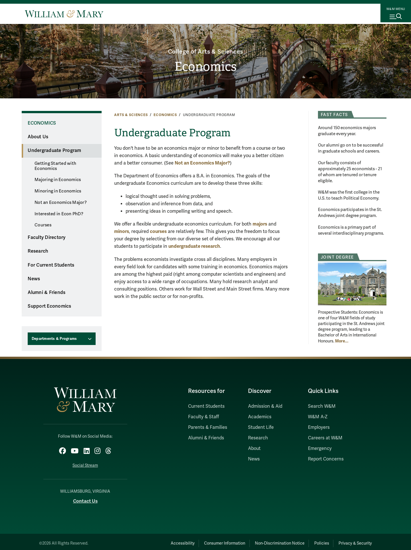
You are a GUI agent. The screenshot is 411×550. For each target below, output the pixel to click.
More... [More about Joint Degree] (341, 341)
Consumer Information (200, 540)
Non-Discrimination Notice (262, 540)
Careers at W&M (325, 438)
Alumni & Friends (46, 292)
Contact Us (85, 498)
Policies (311, 540)
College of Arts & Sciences (205, 49)
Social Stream (85, 462)
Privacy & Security (352, 540)
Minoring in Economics (58, 191)
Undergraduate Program (54, 150)
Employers (319, 427)
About (254, 448)
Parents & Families (207, 427)
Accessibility (151, 540)
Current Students (206, 406)
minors (121, 231)
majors (260, 224)
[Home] (64, 13)
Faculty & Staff (203, 417)
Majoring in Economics (58, 179)
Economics (206, 67)
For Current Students (51, 265)
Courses (43, 225)
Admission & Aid (265, 406)
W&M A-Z (318, 417)
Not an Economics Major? (61, 202)
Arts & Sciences (131, 115)
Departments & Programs (54, 338)
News (34, 279)
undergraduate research (194, 246)
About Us (38, 137)
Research (38, 251)
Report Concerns (326, 459)
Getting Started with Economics (55, 166)
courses (158, 231)
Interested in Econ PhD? (59, 213)
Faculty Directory (46, 237)
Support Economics (49, 306)
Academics (259, 417)
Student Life (261, 427)
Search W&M (322, 406)
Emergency (320, 448)
